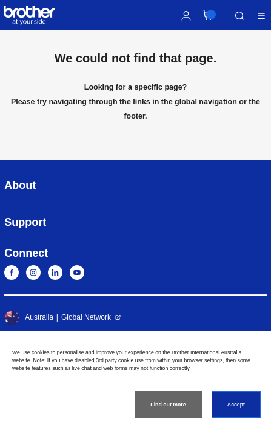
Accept (236, 404)
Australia (28, 317)
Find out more (168, 404)
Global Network (86, 317)
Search (239, 16)
